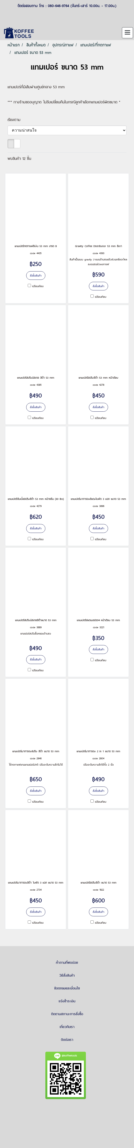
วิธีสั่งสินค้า (67, 975)
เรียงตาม (16, 119)
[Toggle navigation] (127, 32)
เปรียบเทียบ (38, 286)
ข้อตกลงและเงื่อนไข (67, 988)
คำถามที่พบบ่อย (67, 962)
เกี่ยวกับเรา (67, 1027)
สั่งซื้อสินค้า (36, 275)
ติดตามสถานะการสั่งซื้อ (67, 1014)
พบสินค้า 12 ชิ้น (19, 158)
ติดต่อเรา (67, 1039)
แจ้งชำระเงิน (67, 1001)
